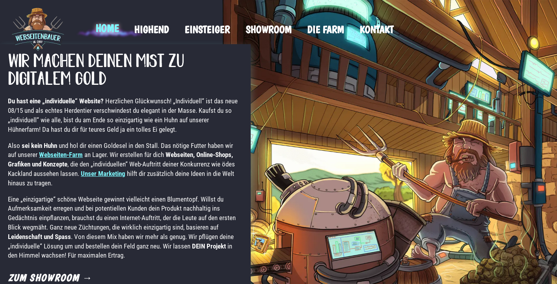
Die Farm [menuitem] (325, 29)
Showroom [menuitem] (268, 29)
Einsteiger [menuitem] (207, 29)
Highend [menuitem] (151, 29)
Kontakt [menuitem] (376, 29)
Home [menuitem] (107, 28)
